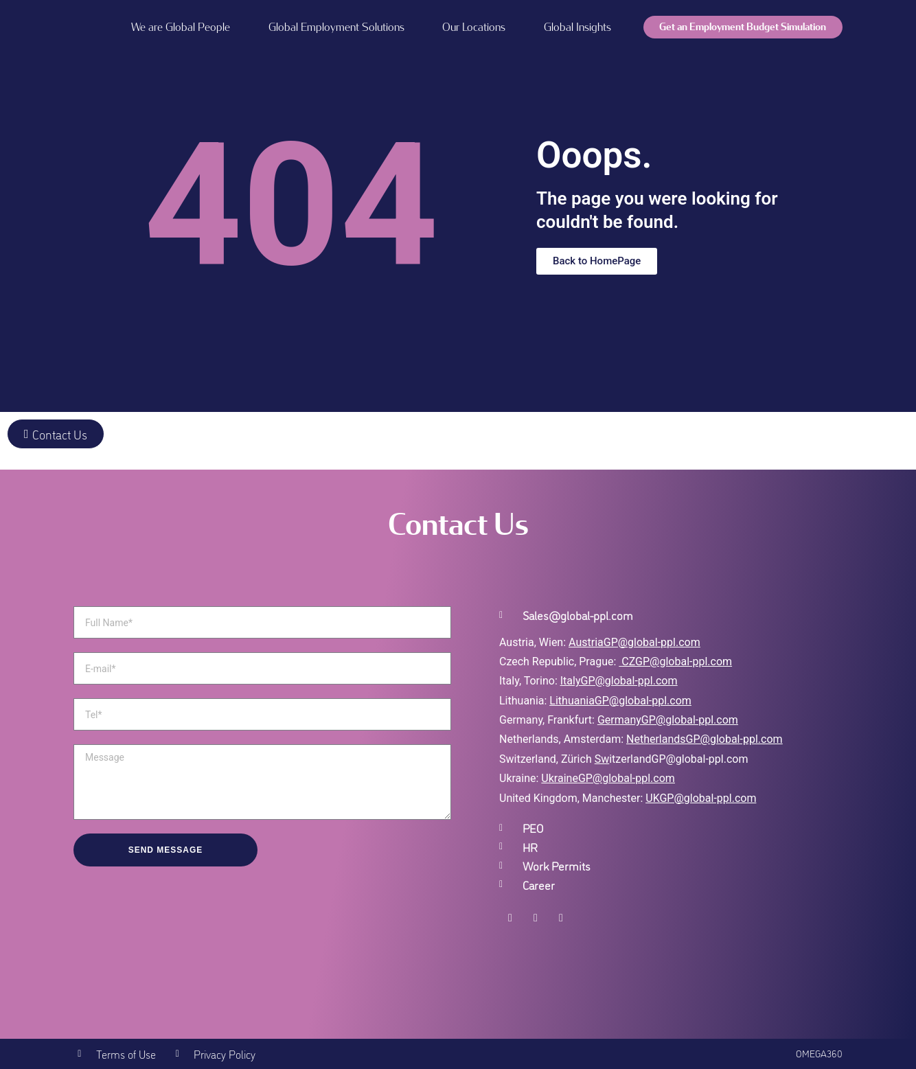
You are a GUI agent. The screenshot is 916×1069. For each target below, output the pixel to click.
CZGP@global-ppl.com (676, 661)
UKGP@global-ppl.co (695, 798)
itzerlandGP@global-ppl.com (671, 759)
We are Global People (180, 27)
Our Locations (473, 27)
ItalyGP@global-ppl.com (619, 680)
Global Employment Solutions (336, 27)
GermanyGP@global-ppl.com (667, 719)
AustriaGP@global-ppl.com (634, 642)
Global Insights (577, 27)
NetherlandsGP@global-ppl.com (704, 739)
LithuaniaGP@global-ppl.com (620, 700)
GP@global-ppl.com (626, 778)
